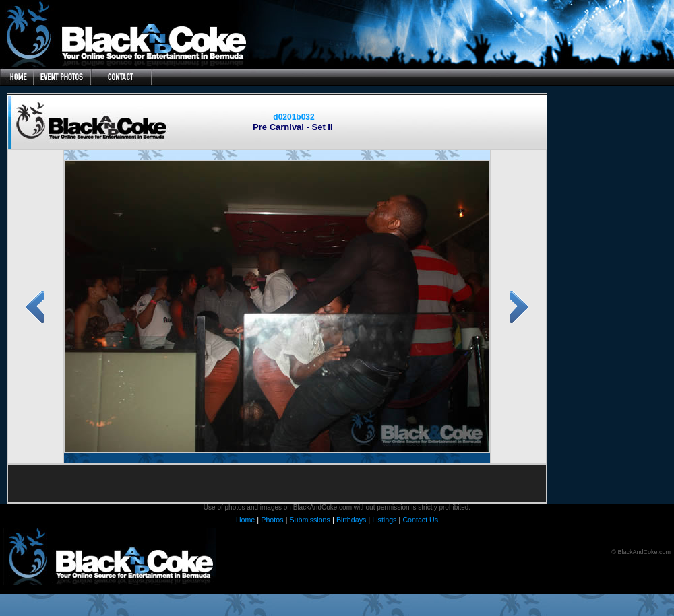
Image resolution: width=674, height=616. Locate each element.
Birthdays (351, 520)
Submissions (309, 520)
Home (245, 520)
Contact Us (420, 520)
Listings (384, 520)
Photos (272, 520)
